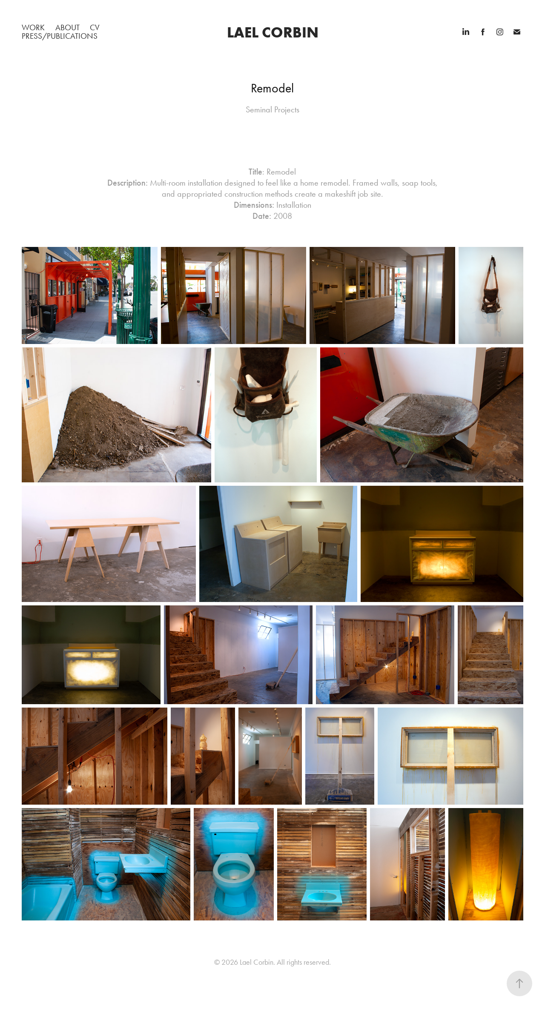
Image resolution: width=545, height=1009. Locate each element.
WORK (33, 27)
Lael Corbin (272, 32)
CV (95, 27)
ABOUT (67, 27)
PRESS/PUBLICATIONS (60, 36)
